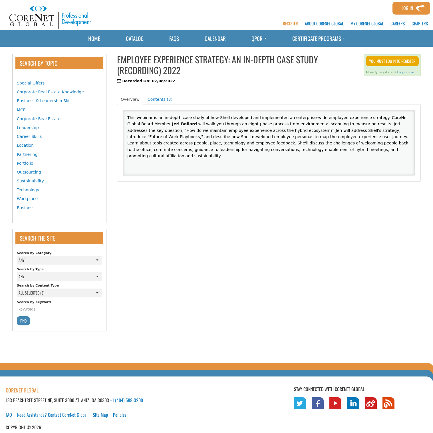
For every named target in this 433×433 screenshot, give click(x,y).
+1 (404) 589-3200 (126, 400)
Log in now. (406, 72)
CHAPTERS (420, 24)
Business (26, 208)
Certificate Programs (318, 38)
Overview (130, 99)
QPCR (259, 38)
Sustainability (30, 181)
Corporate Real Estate (39, 118)
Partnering (27, 154)
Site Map (100, 414)
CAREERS (397, 24)
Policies (119, 414)
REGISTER (290, 24)
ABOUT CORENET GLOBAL (324, 24)
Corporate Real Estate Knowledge (50, 92)
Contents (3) (160, 99)
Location (25, 145)
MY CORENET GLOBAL (367, 24)
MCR (21, 110)
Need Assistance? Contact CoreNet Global (52, 414)
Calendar (215, 38)
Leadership (28, 127)
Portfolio (25, 163)
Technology (28, 190)
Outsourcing (29, 172)
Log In (407, 8)
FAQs (174, 38)
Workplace (27, 198)
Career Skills (29, 136)
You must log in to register (392, 61)
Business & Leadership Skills (45, 100)
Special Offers (31, 83)
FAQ (9, 414)
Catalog (135, 38)
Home (94, 38)
